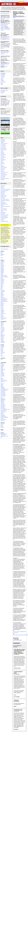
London (2, 78)
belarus (2, 266)
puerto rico (3, 334)
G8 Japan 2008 (4, 210)
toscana (2, 315)
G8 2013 (2, 186)
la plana (2, 285)
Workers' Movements (5, 178)
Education (3, 153)
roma (2, 306)
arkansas (2, 364)
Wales (2, 83)
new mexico (3, 392)
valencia (2, 319)
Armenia (2, 423)
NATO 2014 (3, 185)
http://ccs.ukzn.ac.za (17, 640)
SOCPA (2, 219)
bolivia (2, 323)
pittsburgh (2, 400)
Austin (2, 368)
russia (2, 309)
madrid (2, 292)
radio (2, 253)
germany (2, 279)
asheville (2, 365)
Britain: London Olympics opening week (18, 13)
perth (2, 353)
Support (25, 2)
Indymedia (3, 163)
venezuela (3, 342)
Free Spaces (3, 157)
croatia (2, 273)
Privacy (16, 1)
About (19, 1)
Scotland (2, 92)
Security (21, 2)
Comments (16, 643)
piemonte (2, 303)
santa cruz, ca (3, 411)
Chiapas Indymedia (4, 67)
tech (1, 437)
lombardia (2, 291)
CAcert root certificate (3, 240)
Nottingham (3, 91)
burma (2, 348)
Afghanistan (3, 141)
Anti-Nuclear (3, 144)
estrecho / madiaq (4, 276)
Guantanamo (3, 202)
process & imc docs (4, 436)
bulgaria (2, 271)
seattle (2, 413)
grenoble (2, 280)
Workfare (2, 187)
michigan (2, 387)
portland (2, 401)
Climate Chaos (3, 149)
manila (2, 351)
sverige (2, 312)
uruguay (2, 340)
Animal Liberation (4, 143)
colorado (2, 374)
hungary (2, 281)
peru (1, 333)
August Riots (3, 191)
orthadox (16, 700)
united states (3, 416)
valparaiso (3, 341)
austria (2, 264)
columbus (2, 375)
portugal (2, 305)
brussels (2, 270)
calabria (2, 272)
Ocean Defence (4, 167)
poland (2, 304)
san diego (2, 407)
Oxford (2, 79)
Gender (2, 158)
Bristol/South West (4, 90)
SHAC (2, 211)
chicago (2, 372)
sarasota (2, 412)
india (1, 359)
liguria (2, 287)
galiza (2, 277)
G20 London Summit (5, 199)
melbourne (3, 352)
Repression (23, 16)
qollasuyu (2, 335)
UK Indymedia (12, 3)
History (2, 162)
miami (2, 386)
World (14, 17)
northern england (4, 299)
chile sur (2, 326)
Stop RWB (3, 213)
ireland (2, 282)
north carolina (3, 394)
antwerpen (3, 261)
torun (2, 314)
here (3, 48)
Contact (22, 1)
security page (3, 242)
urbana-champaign (4, 417)
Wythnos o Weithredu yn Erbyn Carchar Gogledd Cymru (5, 29)
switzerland (3, 313)
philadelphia (3, 399)
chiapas (2, 324)
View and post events (5, 13)
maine (2, 384)
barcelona (2, 265)
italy (1, 284)
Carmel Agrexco (4, 208)
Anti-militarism (3, 146)
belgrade (2, 269)
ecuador (2, 331)
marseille (2, 294)
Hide (14, 645)
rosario (2, 336)
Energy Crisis (3, 154)
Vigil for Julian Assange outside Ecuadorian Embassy (5, 52)
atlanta (2, 367)
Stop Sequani (3, 212)
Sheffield (2, 80)
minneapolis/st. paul (4, 389)
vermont (2, 418)
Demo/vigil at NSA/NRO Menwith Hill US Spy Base (5, 38)
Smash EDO (3, 218)
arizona (2, 363)
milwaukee (3, 388)
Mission (12, 1)
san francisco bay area (5, 409)
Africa (2, 257)
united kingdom (4, 318)
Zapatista (2, 179)
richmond (2, 402)
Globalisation (15, 16)
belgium (2, 267)
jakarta (2, 350)
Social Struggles (4, 174)
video (2, 255)
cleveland (2, 373)
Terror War (3, 177)
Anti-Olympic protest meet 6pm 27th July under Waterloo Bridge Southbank (19, 651)
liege (1, 286)
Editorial (9, 1)
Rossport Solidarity (4, 217)
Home (2, 1)
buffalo (2, 371)
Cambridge (3, 75)
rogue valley (3, 404)
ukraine (2, 316)
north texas (3, 396)
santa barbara (3, 410)
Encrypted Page (5, 224)
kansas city (3, 381)
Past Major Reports (4, 221)
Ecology (2, 152)
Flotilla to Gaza (3, 195)
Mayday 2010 (3, 196)
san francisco (3, 408)
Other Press (3, 168)
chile (1, 325)
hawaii (2, 378)
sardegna (2, 310)
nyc (1, 397)
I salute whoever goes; (18, 672)
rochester (2, 403)
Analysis (2, 142)
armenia (2, 262)
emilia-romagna (4, 275)
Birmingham (3, 74)
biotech (2, 430)
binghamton (3, 369)
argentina (2, 322)
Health (2, 161)
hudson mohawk (4, 380)
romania (2, 308)
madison (2, 383)
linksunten (3, 290)
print (1, 252)
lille (1, 289)
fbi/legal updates (4, 433)
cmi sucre (2, 329)
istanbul (2, 283)
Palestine (2, 169)
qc (1, 354)
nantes (2, 295)
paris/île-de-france (4, 301)
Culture (2, 151)
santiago (2, 338)
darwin (2, 349)
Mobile (5, 1)
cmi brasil (2, 328)
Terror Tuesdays (4, 46)
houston (2, 379)
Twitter (6, 100)
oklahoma (2, 398)
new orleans (3, 393)
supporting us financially (5, 114)
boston (2, 370)
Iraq (1, 164)
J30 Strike (3, 194)
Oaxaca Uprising (4, 216)
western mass (3, 419)
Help (26, 1)
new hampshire (4, 390)
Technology (3, 175)
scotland (2, 311)
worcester (2, 420)
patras (2, 302)
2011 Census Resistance (5, 189)
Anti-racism (3, 147)
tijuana (2, 339)
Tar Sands (3, 197)
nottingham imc (4, 300)
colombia (2, 330)
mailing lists (3, 435)
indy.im (2, 100)
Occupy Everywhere (4, 190)
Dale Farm (3, 192)
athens (2, 263)
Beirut (2, 425)
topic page (4, 57)
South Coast (3, 81)
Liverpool (2, 76)
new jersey (3, 391)
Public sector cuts (4, 172)
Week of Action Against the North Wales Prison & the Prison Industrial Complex (5, 24)
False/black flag (18, 709)
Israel (2, 426)
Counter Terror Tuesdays (4, 43)
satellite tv (3, 254)
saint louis (3, 406)
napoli (2, 296)
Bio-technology (3, 148)
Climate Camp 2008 (4, 214)
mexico (2, 332)
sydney (2, 355)
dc (1, 377)
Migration (2, 166)
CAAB (8, 39)
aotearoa (2, 345)
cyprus (2, 274)
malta (2, 293)
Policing (19, 16)
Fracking (2, 156)
